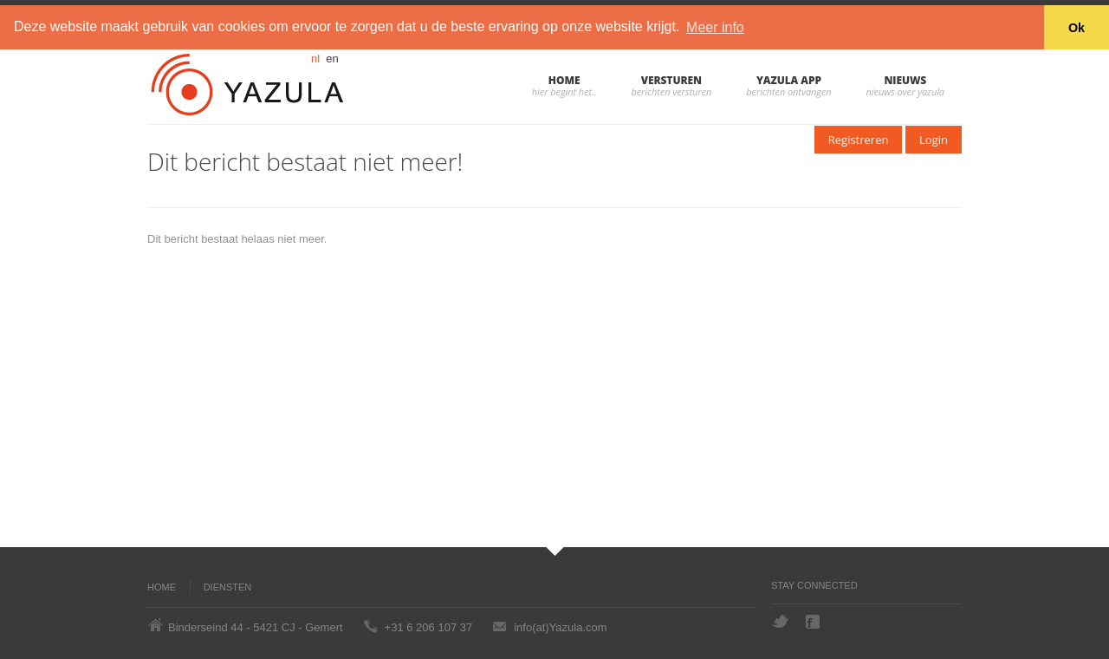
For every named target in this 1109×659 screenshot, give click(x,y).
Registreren (858, 139)
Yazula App (788, 79)
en (332, 57)
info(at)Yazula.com (560, 626)
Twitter (780, 621)
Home (564, 79)
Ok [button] (1076, 28)
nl (315, 57)
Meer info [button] (715, 27)
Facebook (814, 622)
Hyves (847, 622)
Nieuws (905, 79)
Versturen (671, 79)
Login (933, 139)
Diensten (228, 586)
